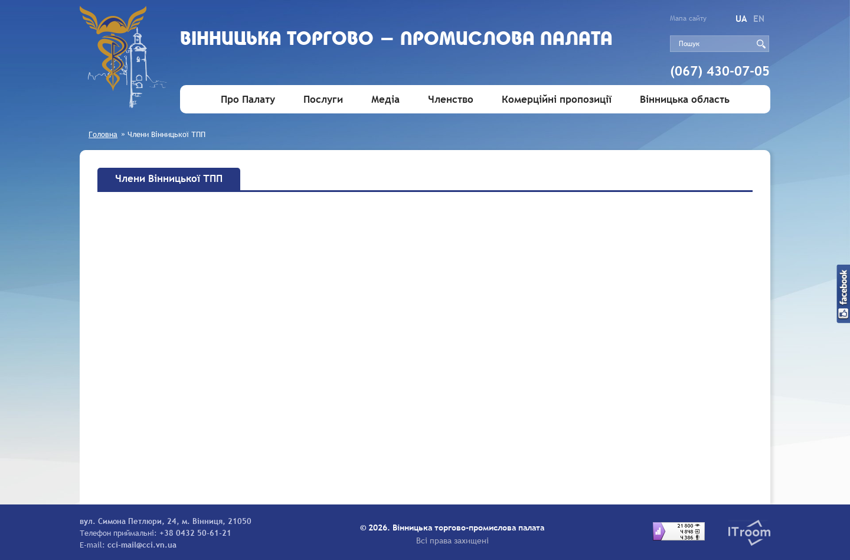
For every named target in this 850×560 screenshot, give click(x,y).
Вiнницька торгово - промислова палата (396, 40)
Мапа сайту (688, 18)
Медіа (385, 99)
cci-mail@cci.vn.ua (141, 544)
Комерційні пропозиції (557, 99)
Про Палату (248, 99)
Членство (450, 99)
